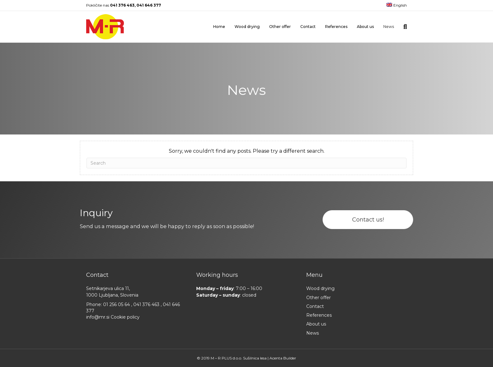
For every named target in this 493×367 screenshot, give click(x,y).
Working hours (217, 274)
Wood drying (247, 26)
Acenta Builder (282, 358)
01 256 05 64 (117, 304)
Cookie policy (125, 317)
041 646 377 (148, 5)
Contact (308, 26)
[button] (368, 219)
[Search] (403, 26)
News (388, 26)
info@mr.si (98, 317)
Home (219, 26)
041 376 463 (122, 5)
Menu (314, 274)
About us (365, 26)
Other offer (280, 26)
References (336, 26)
